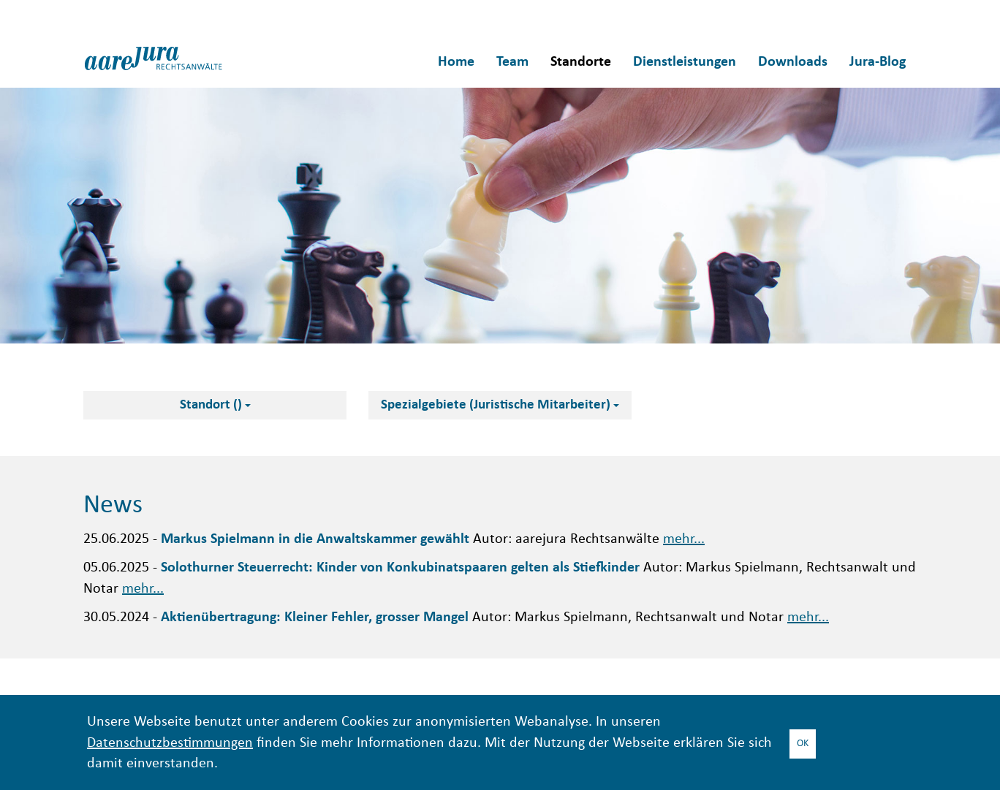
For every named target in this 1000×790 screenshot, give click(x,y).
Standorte (580, 62)
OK (802, 743)
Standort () (215, 405)
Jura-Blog (877, 62)
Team (512, 62)
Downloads (792, 62)
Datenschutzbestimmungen (170, 743)
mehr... (684, 539)
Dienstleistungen (684, 62)
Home (456, 62)
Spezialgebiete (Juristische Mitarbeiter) (500, 405)
